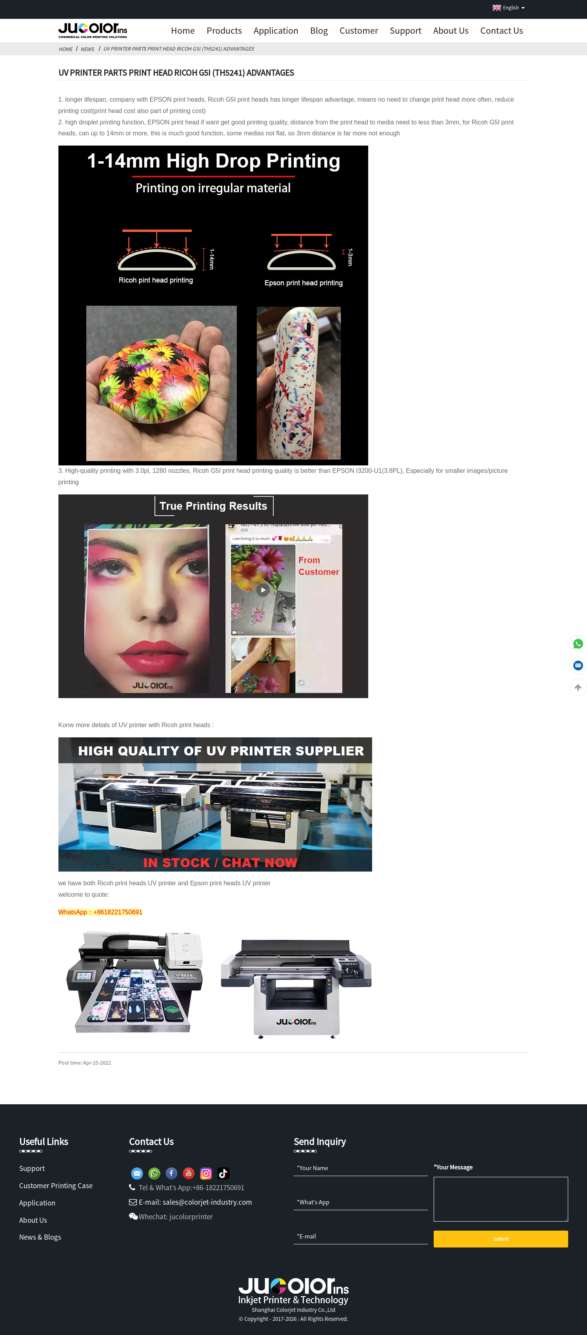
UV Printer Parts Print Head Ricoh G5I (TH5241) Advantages (178, 48)
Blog (319, 30)
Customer (359, 30)
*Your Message (453, 1167)
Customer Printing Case (56, 1185)
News (87, 49)
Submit (501, 1239)
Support (406, 30)
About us (451, 30)
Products (224, 30)
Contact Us (501, 30)
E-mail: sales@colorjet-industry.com (195, 1202)
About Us (33, 1220)
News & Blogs (40, 1237)
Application (276, 30)
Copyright (255, 1318)
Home (183, 30)
